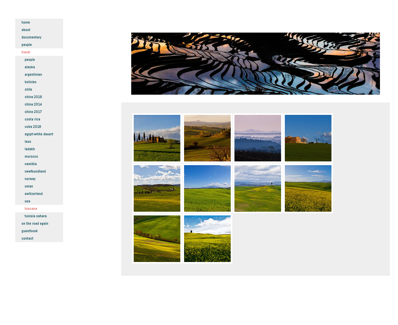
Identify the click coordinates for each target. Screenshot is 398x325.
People (26, 44)
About (25, 29)
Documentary (31, 37)
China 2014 (33, 104)
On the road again (34, 223)
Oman (29, 186)
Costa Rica (32, 119)
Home (25, 22)
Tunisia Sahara (36, 216)
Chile (28, 89)
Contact (27, 238)
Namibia (31, 163)
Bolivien (30, 81)
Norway (30, 178)
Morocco (31, 156)
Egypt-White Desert (39, 134)
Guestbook (29, 230)
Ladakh (30, 149)
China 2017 (33, 111)
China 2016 (33, 96)
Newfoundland (35, 171)
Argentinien (33, 74)
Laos (28, 141)
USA (27, 201)
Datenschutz (141, 306)
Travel (25, 52)
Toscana (31, 208)
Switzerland (34, 193)
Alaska (30, 67)
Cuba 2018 (33, 126)
